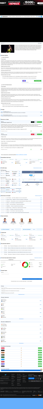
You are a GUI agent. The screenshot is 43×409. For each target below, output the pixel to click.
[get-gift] (39, 16)
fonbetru (21, 204)
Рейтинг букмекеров (27, 16)
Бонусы (32, 16)
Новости (10, 16)
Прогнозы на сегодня (18, 16)
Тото (22, 16)
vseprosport (4, 16)
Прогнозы (13, 16)
